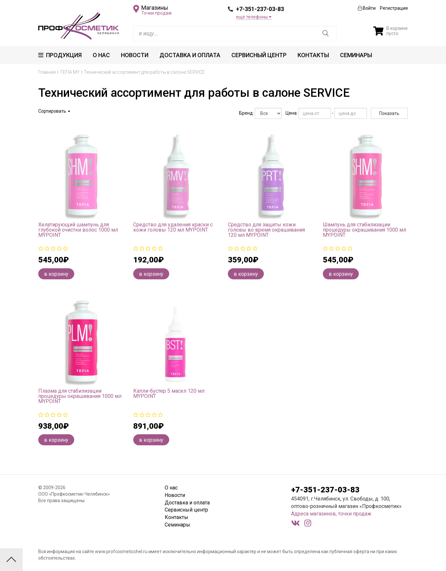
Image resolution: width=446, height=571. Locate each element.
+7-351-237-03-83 (260, 9)
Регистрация (394, 8)
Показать (389, 113)
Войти (367, 8)
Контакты (313, 55)
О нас (101, 55)
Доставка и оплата (189, 55)
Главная (47, 72)
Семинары (356, 55)
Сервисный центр (259, 55)
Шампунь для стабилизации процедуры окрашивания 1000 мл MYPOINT (364, 230)
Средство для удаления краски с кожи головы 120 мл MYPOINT (173, 227)
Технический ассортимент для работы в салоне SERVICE (144, 72)
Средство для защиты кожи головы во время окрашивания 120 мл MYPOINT (266, 230)
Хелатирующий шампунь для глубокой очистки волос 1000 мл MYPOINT (78, 230)
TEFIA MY (70, 72)
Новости (134, 55)
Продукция (60, 55)
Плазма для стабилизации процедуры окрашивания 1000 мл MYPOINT (80, 396)
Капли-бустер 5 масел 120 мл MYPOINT (169, 393)
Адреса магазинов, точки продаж (331, 514)
